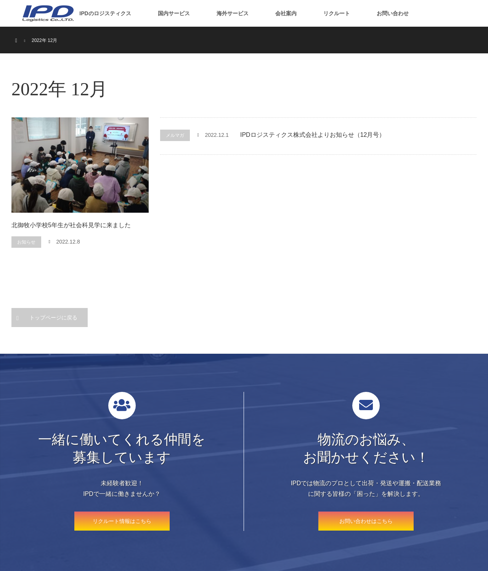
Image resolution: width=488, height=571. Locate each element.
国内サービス (174, 13)
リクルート (336, 13)
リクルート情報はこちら (122, 521)
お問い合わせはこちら (366, 521)
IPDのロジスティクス (105, 13)
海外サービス (233, 13)
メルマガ (175, 135)
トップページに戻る (53, 317)
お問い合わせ (393, 13)
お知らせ (26, 242)
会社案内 (286, 13)
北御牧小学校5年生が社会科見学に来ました (71, 225)
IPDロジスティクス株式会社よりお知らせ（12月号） (312, 135)
